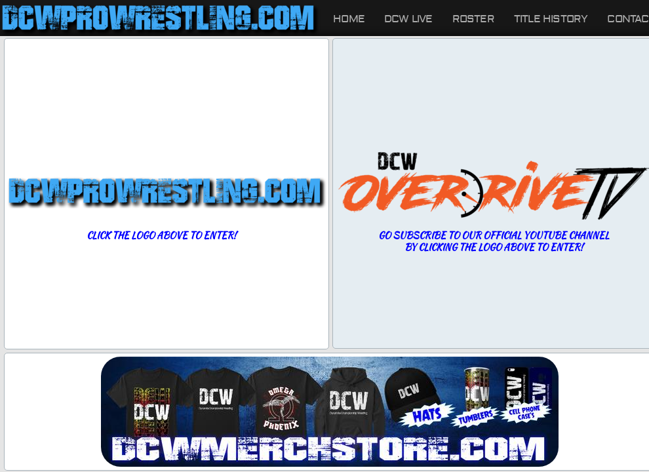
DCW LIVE (408, 19)
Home (348, 19)
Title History (551, 19)
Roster (473, 19)
